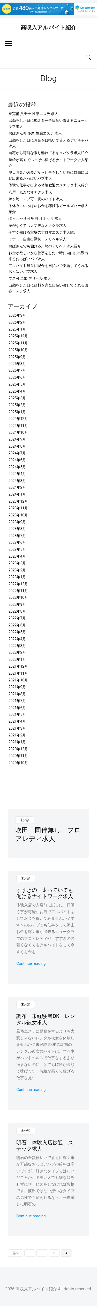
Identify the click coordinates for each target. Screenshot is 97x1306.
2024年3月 (17, 481)
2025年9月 (17, 357)
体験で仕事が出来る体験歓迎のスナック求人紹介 (48, 185)
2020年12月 (18, 749)
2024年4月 (17, 474)
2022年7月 (17, 618)
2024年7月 (17, 453)
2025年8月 (17, 364)
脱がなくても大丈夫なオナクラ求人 (37, 225)
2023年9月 (17, 522)
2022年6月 (17, 625)
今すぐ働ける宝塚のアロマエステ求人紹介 (43, 232)
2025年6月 (17, 377)
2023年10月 (18, 515)
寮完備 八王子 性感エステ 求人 (33, 114)
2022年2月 (17, 652)
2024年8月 (17, 446)
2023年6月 (17, 542)
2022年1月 (17, 659)
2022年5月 (17, 632)
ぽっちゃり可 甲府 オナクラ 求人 (35, 218)
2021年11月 (18, 673)
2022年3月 (17, 646)
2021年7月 (17, 701)
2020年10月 (18, 763)
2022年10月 (18, 597)
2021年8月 (17, 694)
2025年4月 (17, 391)
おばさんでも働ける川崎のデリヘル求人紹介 (45, 246)
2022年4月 (17, 639)
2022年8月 (17, 611)
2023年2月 (17, 570)
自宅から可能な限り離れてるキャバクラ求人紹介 (48, 153)
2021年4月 (17, 721)
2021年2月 (17, 735)
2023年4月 (17, 556)
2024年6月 (17, 460)
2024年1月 (17, 494)
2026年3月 (17, 315)
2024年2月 (17, 487)
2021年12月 (18, 666)
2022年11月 (18, 591)
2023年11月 (18, 508)
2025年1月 (17, 412)
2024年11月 (18, 426)
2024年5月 (17, 467)
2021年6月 (17, 708)
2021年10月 (18, 680)
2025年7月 (17, 370)
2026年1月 (17, 329)
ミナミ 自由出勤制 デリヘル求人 (37, 239)
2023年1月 (17, 577)
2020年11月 (18, 756)
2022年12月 (18, 584)
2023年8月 (17, 529)
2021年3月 (17, 728)
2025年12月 (18, 336)
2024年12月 (18, 419)
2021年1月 (17, 742)
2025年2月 (17, 405)
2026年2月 (17, 322)
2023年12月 (18, 501)
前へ (15, 1253)
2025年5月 (17, 384)
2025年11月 (18, 343)
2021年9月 (17, 687)
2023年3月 (17, 563)
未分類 (24, 820)
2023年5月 (17, 549)
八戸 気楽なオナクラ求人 (30, 192)
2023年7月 (17, 536)
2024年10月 (18, 432)
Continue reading (31, 963)
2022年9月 (17, 604)
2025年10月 (18, 350)
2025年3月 (17, 398)
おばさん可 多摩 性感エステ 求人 (35, 133)
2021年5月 (17, 714)
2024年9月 (17, 439)
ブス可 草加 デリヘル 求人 (30, 278)
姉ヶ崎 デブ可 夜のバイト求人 (36, 199)
